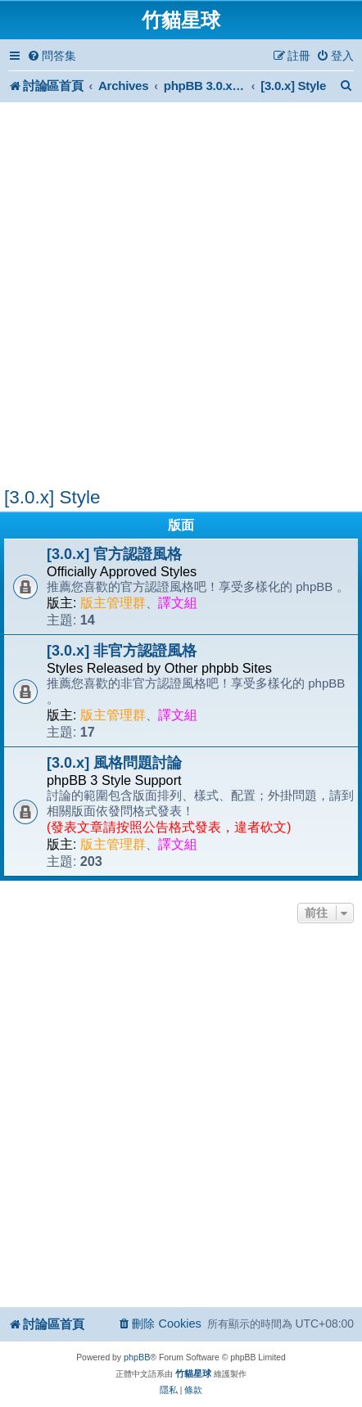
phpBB (137, 1357)
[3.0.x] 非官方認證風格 (122, 651)
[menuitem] (51, 56)
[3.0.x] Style (52, 497)
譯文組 (177, 603)
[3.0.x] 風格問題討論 (114, 763)
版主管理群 (113, 603)
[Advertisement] (181, 297)
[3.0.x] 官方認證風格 (114, 554)
